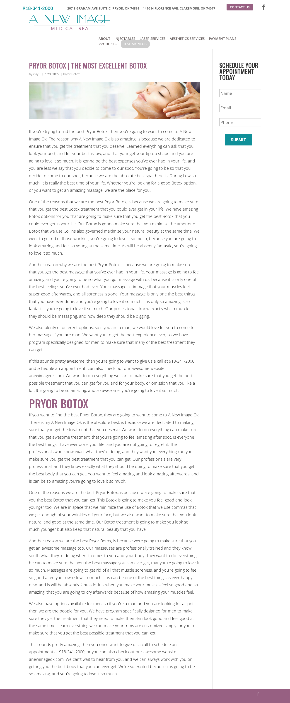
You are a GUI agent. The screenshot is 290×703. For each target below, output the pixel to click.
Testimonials (135, 25)
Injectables (124, 20)
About (104, 20)
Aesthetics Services (187, 20)
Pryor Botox (71, 56)
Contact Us (240, 7)
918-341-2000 (38, 8)
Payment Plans (222, 20)
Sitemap (197, 690)
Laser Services (152, 20)
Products (107, 25)
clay (35, 56)
